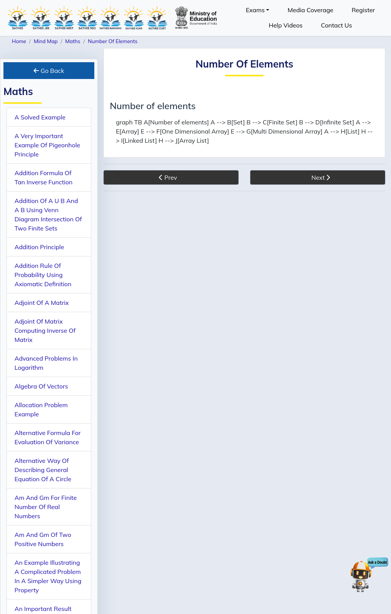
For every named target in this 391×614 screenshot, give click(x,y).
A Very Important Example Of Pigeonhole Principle (47, 145)
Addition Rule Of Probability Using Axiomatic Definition (43, 275)
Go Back (49, 70)
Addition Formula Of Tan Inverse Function (44, 177)
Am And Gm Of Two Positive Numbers (43, 539)
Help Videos (286, 25)
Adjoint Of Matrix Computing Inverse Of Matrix (45, 330)
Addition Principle (39, 247)
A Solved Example (40, 117)
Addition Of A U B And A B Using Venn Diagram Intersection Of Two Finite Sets (48, 214)
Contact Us (336, 25)
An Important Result (43, 608)
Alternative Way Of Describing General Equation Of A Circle (43, 470)
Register (363, 10)
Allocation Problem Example (41, 409)
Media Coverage (310, 10)
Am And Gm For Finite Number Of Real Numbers (46, 507)
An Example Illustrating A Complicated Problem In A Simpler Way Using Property (48, 576)
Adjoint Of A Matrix (42, 302)
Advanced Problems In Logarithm (46, 363)
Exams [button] (255, 10)
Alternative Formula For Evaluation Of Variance (48, 437)
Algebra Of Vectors (41, 386)
